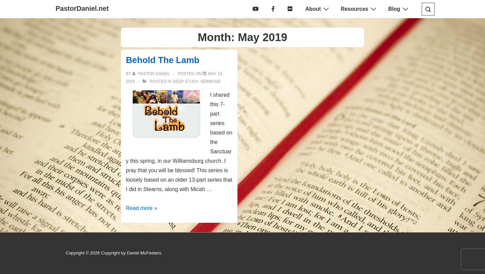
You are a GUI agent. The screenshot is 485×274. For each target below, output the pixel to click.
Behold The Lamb (162, 60)
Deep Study (185, 81)
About (317, 8)
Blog (399, 8)
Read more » (141, 208)
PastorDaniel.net (82, 8)
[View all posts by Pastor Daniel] (151, 73)
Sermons (210, 81)
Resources (359, 8)
